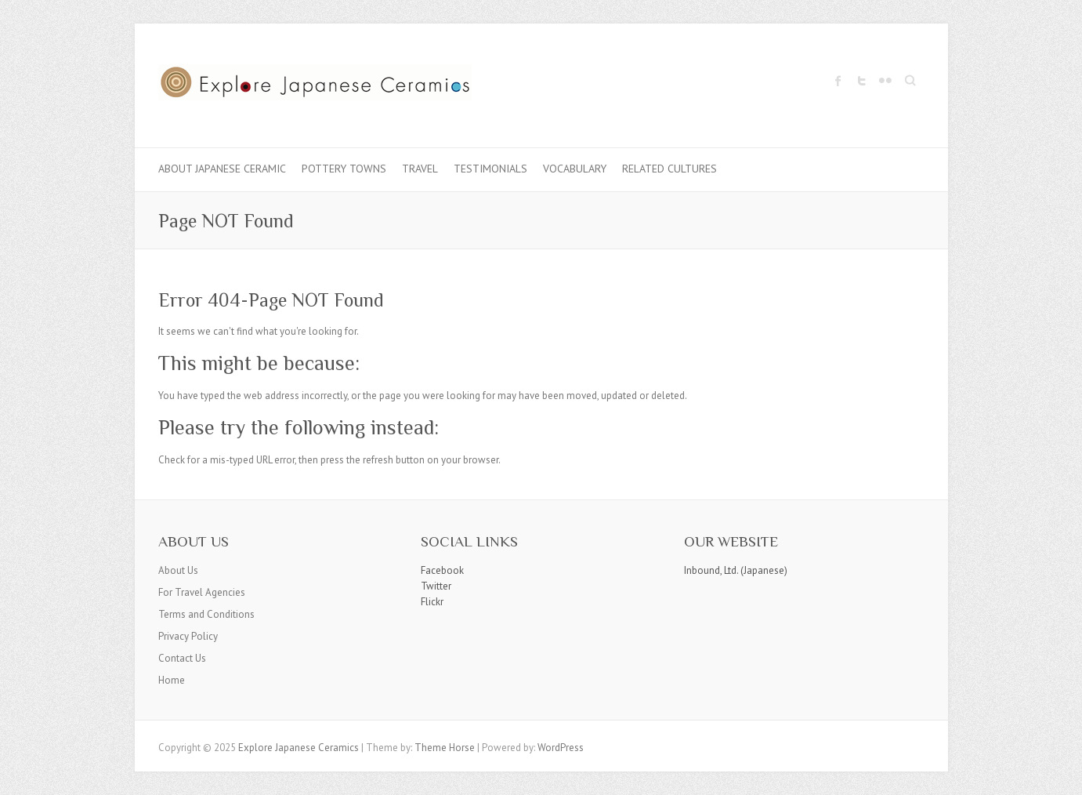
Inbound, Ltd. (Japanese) (735, 570)
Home (171, 680)
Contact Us (182, 658)
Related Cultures (669, 169)
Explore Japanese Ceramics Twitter (862, 81)
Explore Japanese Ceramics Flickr (885, 81)
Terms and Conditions (206, 614)
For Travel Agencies (201, 592)
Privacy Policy (188, 636)
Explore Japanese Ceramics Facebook (838, 81)
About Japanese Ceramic (222, 169)
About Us (178, 570)
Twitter (436, 586)
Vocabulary (574, 169)
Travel (420, 169)
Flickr (432, 601)
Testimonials (490, 169)
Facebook (442, 570)
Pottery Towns (344, 169)
